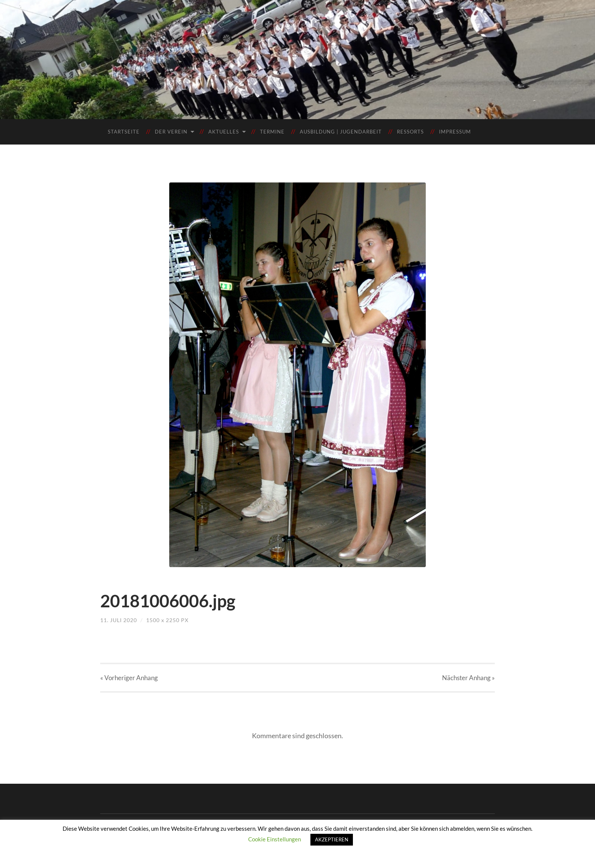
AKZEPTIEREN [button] (331, 839)
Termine (272, 132)
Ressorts (410, 132)
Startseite (124, 132)
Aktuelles (223, 132)
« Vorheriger (129, 678)
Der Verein (171, 132)
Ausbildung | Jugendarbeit (341, 132)
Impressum (455, 132)
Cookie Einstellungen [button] (274, 839)
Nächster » (468, 678)
